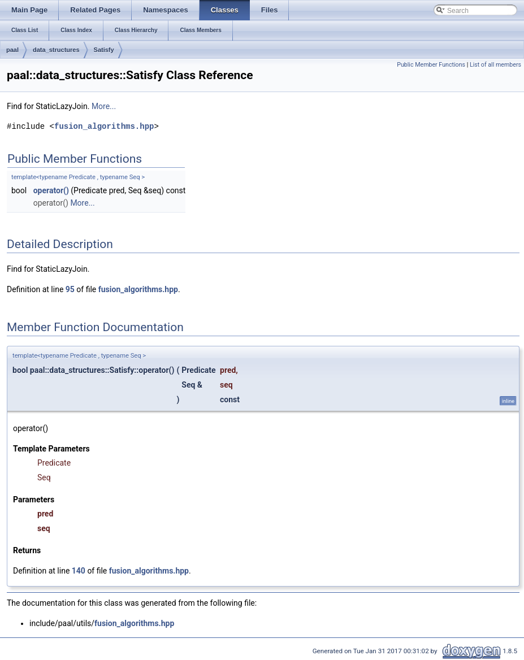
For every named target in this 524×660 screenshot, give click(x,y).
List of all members (495, 64)
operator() (51, 190)
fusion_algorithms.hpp (104, 126)
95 (70, 289)
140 (78, 570)
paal (12, 49)
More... (104, 106)
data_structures (56, 49)
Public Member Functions (431, 64)
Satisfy (104, 49)
